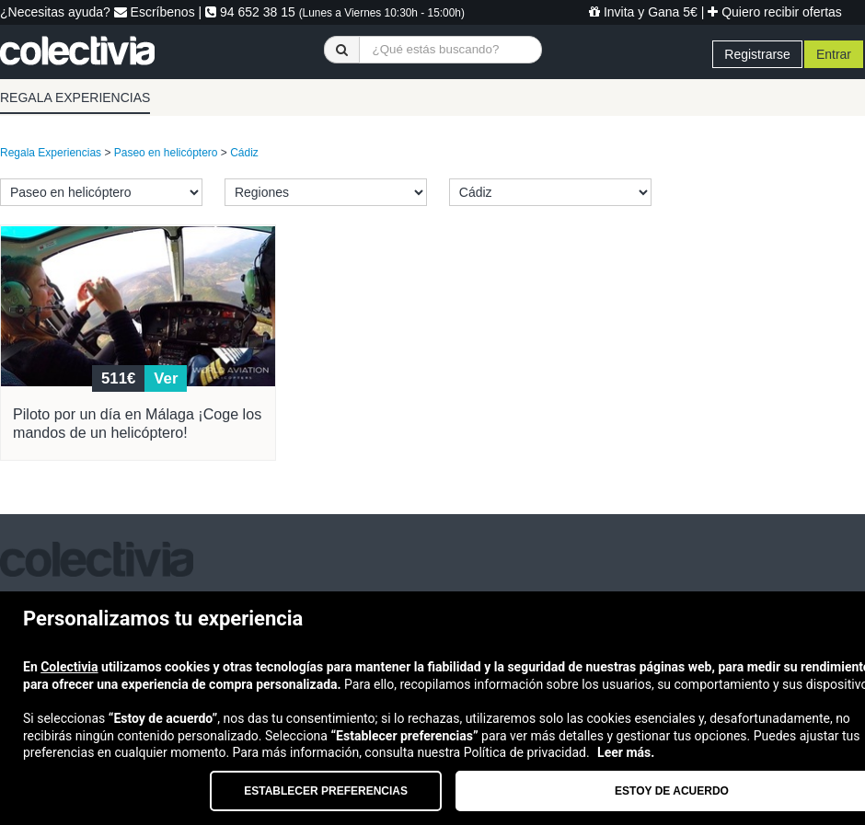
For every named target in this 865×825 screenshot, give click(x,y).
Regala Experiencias (50, 152)
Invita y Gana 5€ (643, 12)
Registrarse (757, 54)
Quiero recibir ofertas (775, 12)
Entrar (833, 54)
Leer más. (625, 752)
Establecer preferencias (326, 791)
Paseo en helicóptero (166, 152)
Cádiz (244, 152)
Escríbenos (154, 12)
